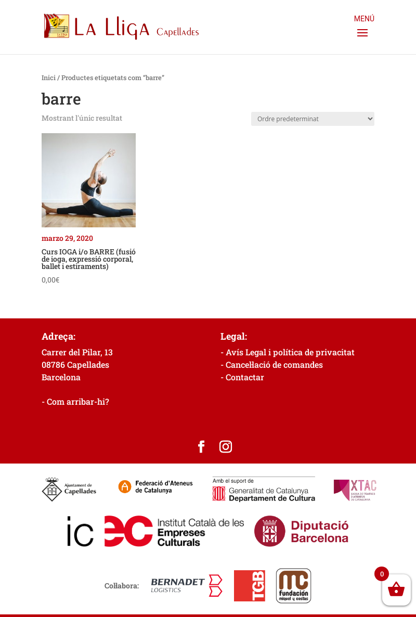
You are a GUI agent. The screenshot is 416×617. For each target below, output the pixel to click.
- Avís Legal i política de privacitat (287, 351)
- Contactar (242, 376)
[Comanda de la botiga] (312, 119)
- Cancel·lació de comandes (271, 364)
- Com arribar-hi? (75, 401)
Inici (49, 77)
